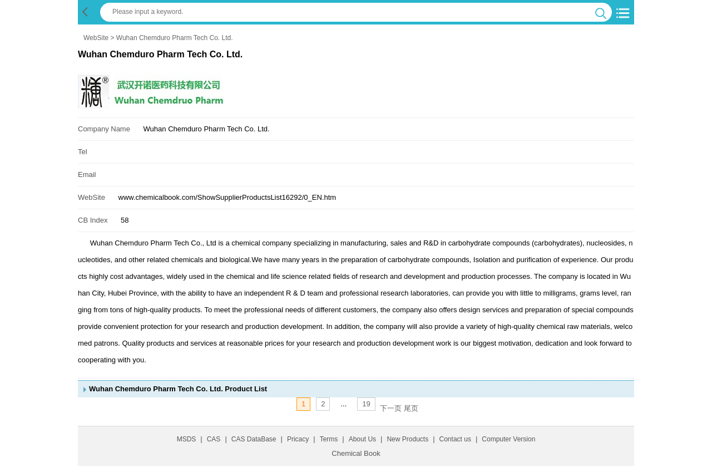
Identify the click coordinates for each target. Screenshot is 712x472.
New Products (407, 439)
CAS (214, 439)
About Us (362, 439)
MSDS (186, 439)
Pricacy (298, 439)
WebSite (95, 38)
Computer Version (508, 439)
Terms (329, 439)
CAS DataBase (253, 439)
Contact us (455, 439)
